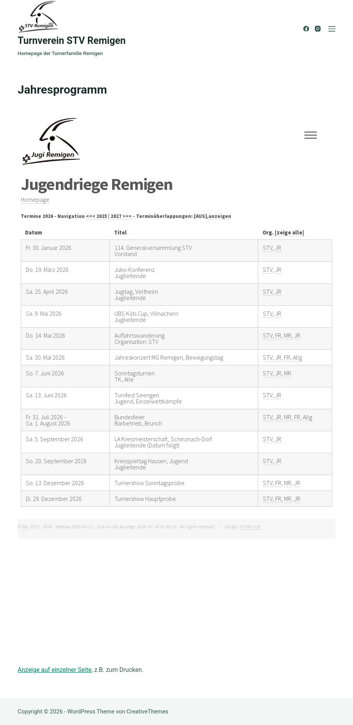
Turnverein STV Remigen (72, 40)
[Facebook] (306, 29)
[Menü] (331, 28)
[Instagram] (318, 29)
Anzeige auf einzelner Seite (55, 669)
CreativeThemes (147, 711)
